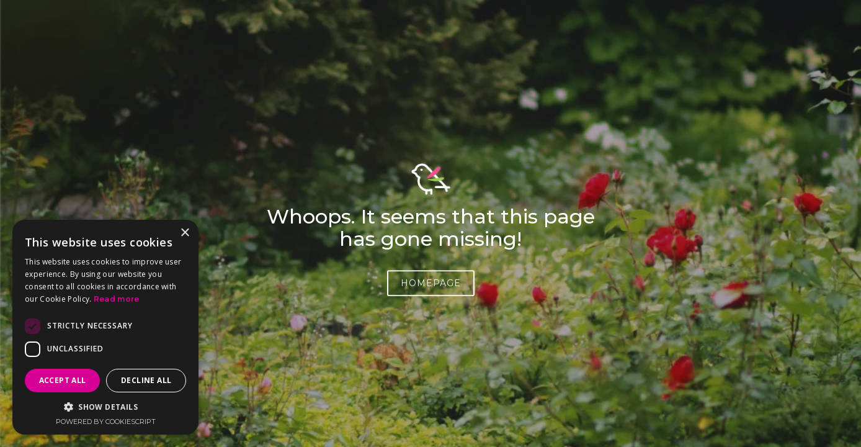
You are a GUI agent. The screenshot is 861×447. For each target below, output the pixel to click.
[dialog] (105, 327)
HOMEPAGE (431, 285)
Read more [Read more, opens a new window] (117, 299)
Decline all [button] (146, 380)
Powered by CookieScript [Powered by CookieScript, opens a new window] (106, 421)
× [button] (184, 233)
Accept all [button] (62, 380)
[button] (105, 406)
